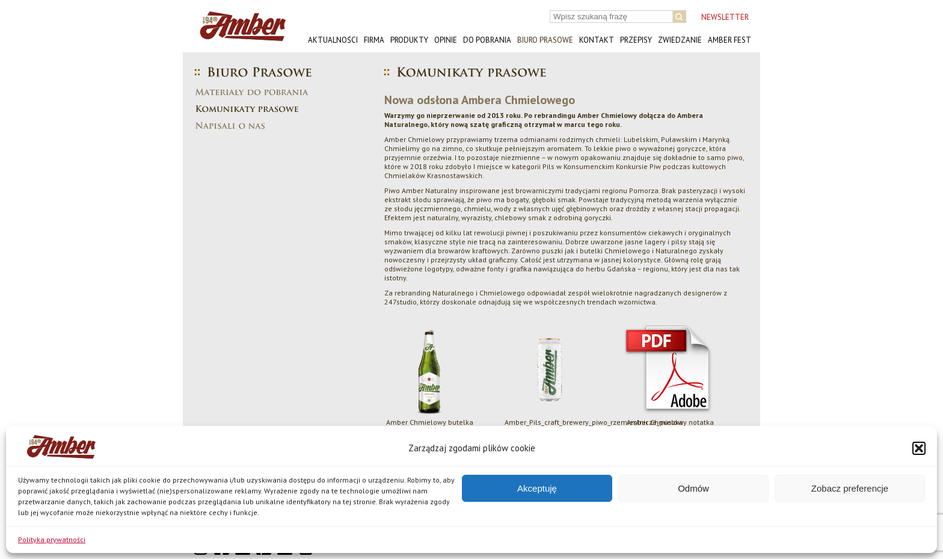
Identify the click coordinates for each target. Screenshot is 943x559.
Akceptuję (537, 488)
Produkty (409, 40)
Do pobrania (487, 40)
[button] (919, 448)
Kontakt (596, 40)
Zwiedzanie (680, 40)
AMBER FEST (729, 40)
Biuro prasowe (545, 40)
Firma (374, 40)
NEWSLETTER (725, 17)
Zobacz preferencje (849, 488)
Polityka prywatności (51, 539)
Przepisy (636, 40)
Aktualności (333, 40)
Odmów (693, 488)
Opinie (445, 40)
